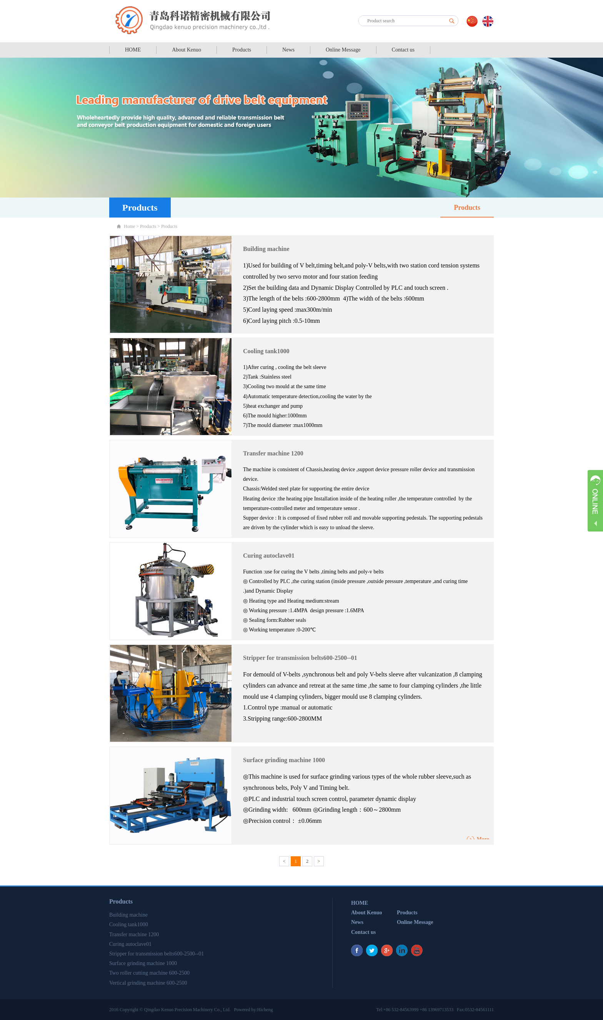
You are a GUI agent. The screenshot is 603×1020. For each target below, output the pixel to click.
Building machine (266, 249)
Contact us (403, 50)
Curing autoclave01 (269, 555)
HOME (133, 50)
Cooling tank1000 (266, 351)
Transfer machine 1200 (273, 453)
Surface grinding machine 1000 (284, 760)
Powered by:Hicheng (253, 1009)
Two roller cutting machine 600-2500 (149, 973)
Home (129, 226)
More (483, 839)
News (288, 50)
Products (241, 50)
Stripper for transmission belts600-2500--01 (300, 658)
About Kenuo (186, 50)
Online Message (343, 50)
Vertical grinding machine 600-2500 (148, 983)
